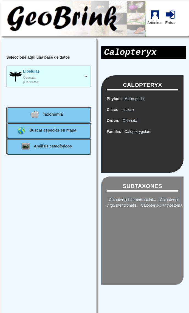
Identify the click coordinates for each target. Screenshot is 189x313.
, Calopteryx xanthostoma (159, 205)
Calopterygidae (136, 131)
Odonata (128, 120)
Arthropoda (133, 98)
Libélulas (31, 71)
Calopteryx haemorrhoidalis (131, 200)
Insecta (126, 109)
